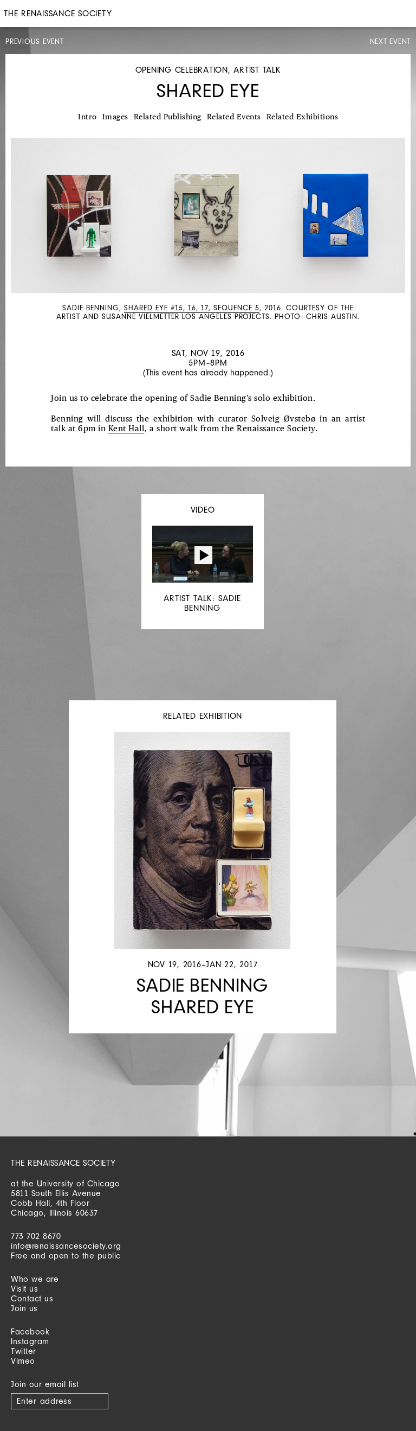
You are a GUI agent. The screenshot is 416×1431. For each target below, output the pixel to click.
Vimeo (23, 1361)
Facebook (30, 1331)
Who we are (34, 1279)
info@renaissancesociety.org (66, 1246)
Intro (87, 117)
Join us (24, 1308)
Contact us (32, 1298)
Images (115, 117)
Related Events (234, 117)
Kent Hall (126, 429)
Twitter (23, 1351)
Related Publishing (168, 117)
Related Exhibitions (302, 117)
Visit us (24, 1288)
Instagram (30, 1341)
